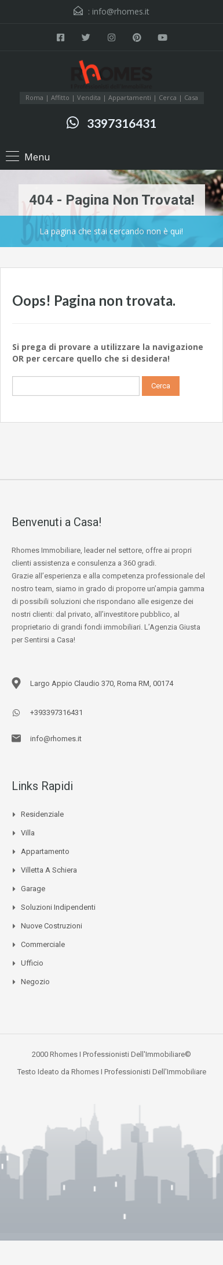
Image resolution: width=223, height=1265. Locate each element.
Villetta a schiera (49, 870)
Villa (28, 832)
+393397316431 (56, 712)
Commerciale (43, 944)
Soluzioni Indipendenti (58, 907)
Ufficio (32, 963)
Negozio (35, 981)
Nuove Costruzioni (51, 925)
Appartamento (45, 851)
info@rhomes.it (120, 11)
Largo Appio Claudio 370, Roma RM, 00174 (101, 683)
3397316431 (121, 123)
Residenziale (42, 814)
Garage (33, 888)
